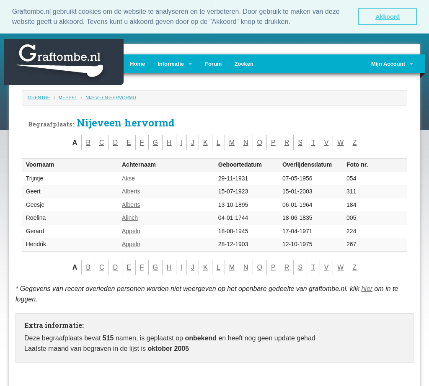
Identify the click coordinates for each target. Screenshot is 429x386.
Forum (213, 63)
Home (137, 63)
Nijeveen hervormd (110, 96)
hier (366, 287)
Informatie (171, 63)
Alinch (130, 217)
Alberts (131, 191)
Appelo (131, 230)
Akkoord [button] (387, 16)
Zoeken (243, 63)
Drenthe (39, 96)
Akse (128, 177)
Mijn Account (388, 63)
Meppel (68, 96)
